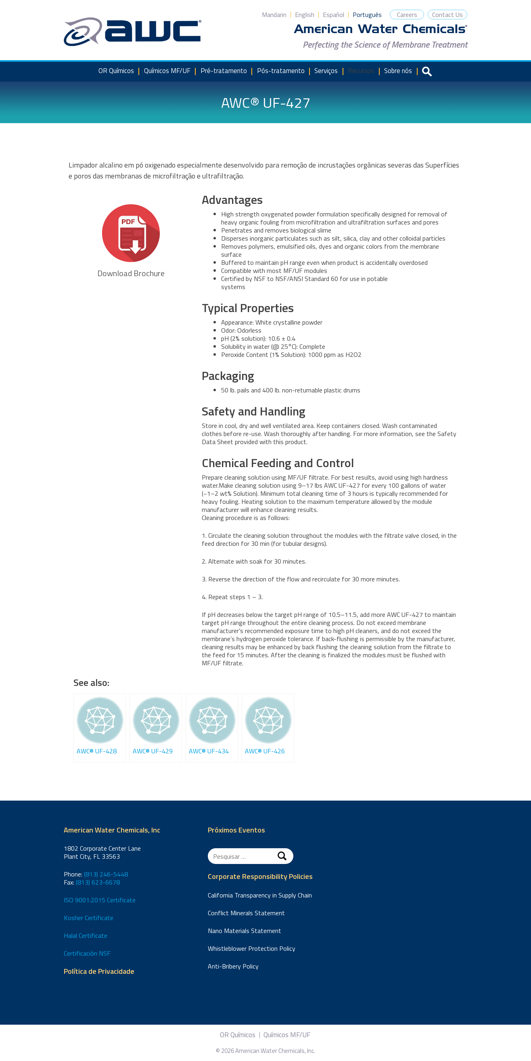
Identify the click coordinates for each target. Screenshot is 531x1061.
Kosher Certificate (88, 918)
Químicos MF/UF (167, 70)
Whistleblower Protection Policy (251, 948)
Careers (407, 14)
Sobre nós (398, 70)
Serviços (326, 70)
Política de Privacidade (99, 971)
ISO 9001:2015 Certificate (100, 900)
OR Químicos (116, 70)
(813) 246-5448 (106, 874)
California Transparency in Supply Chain (260, 895)
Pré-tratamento (224, 70)
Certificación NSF (87, 953)
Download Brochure (131, 241)
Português (367, 14)
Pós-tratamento (281, 70)
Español (333, 14)
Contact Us (447, 14)
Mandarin (274, 14)
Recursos (361, 70)
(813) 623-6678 (98, 882)
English (304, 14)
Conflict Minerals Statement (246, 913)
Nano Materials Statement (244, 930)
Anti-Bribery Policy (233, 966)
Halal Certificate (85, 935)
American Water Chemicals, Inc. (132, 31)
